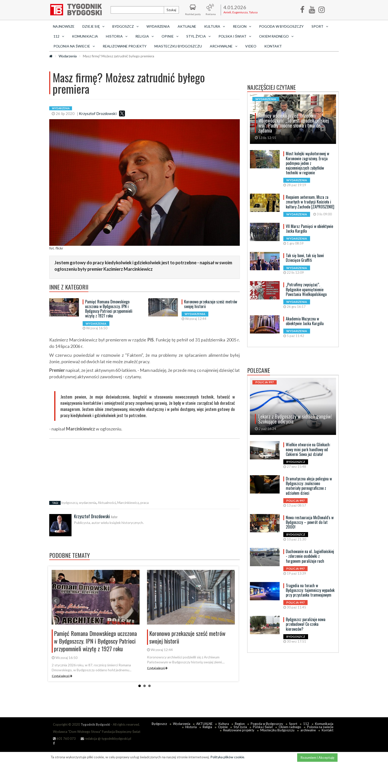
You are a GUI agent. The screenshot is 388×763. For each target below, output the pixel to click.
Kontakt (273, 46)
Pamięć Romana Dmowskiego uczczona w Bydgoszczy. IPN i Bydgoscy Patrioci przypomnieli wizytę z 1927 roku (108, 309)
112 (306, 724)
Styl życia (240, 727)
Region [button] (242, 26)
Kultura (223, 724)
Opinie (223, 727)
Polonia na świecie (320, 727)
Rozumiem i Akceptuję (317, 757)
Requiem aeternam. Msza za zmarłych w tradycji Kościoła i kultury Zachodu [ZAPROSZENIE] (310, 201)
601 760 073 (64, 739)
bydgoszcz (69, 502)
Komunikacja (85, 36)
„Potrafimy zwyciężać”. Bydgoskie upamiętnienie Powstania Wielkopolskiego (306, 289)
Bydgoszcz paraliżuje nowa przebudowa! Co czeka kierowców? (305, 624)
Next (231, 601)
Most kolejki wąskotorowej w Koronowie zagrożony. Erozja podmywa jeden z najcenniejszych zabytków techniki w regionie (307, 163)
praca (144, 502)
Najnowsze (63, 26)
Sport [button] (320, 26)
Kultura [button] (214, 26)
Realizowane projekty (124, 46)
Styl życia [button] (198, 36)
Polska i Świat (263, 727)
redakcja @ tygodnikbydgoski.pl (106, 739)
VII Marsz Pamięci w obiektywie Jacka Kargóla (309, 228)
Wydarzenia (158, 26)
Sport (293, 724)
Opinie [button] (170, 36)
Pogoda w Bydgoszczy (281, 26)
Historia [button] (116, 36)
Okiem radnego (290, 727)
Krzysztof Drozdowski (98, 113)
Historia (191, 727)
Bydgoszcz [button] (125, 26)
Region (240, 724)
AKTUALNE (187, 26)
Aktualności (107, 502)
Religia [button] (144, 36)
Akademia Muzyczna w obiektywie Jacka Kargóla (305, 321)
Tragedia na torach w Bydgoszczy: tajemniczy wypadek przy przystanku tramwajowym (310, 590)
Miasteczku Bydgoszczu (178, 46)
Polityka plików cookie (227, 757)
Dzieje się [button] (93, 26)
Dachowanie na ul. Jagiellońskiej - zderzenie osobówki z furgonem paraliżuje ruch (310, 556)
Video (250, 46)
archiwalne (308, 730)
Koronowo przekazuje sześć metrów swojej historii (210, 304)
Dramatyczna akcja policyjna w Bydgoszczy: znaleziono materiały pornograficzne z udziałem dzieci (309, 486)
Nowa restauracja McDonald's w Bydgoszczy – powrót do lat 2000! (310, 522)
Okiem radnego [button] (276, 36)
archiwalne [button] (223, 46)
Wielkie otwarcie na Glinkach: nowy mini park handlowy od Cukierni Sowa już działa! (308, 449)
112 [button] (58, 36)
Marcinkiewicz (128, 502)
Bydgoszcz (159, 724)
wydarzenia (87, 502)
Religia (207, 727)
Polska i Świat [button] (234, 36)
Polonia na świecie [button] (74, 46)
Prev (56, 601)
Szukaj (171, 10)
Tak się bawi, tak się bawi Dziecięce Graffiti (305, 257)
